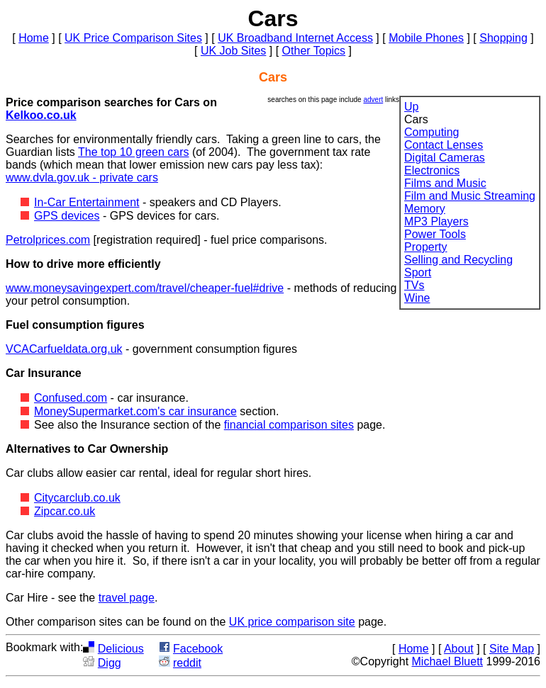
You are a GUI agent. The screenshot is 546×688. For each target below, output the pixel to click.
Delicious (121, 649)
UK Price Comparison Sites (133, 38)
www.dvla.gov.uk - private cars (82, 177)
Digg (109, 663)
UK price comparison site (292, 622)
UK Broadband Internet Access (295, 38)
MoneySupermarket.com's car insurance (135, 411)
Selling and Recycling (458, 260)
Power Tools (435, 234)
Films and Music (445, 183)
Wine (417, 298)
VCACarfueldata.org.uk (64, 349)
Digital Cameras (444, 158)
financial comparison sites (289, 425)
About (459, 649)
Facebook (198, 649)
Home (33, 38)
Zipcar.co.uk (64, 511)
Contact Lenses (443, 145)
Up (411, 107)
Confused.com (70, 398)
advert (373, 99)
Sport (417, 272)
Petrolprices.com (48, 240)
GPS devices (66, 216)
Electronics (431, 170)
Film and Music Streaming (469, 196)
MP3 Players (436, 221)
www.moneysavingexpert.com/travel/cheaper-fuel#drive (145, 288)
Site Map (511, 649)
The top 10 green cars (133, 152)
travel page (127, 598)
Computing (431, 132)
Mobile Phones (426, 38)
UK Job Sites (233, 51)
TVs (414, 285)
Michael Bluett (448, 661)
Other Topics (314, 51)
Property (425, 247)
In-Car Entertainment (87, 202)
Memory (424, 209)
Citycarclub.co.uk (77, 498)
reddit (187, 663)
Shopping (503, 38)
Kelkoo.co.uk (41, 115)
